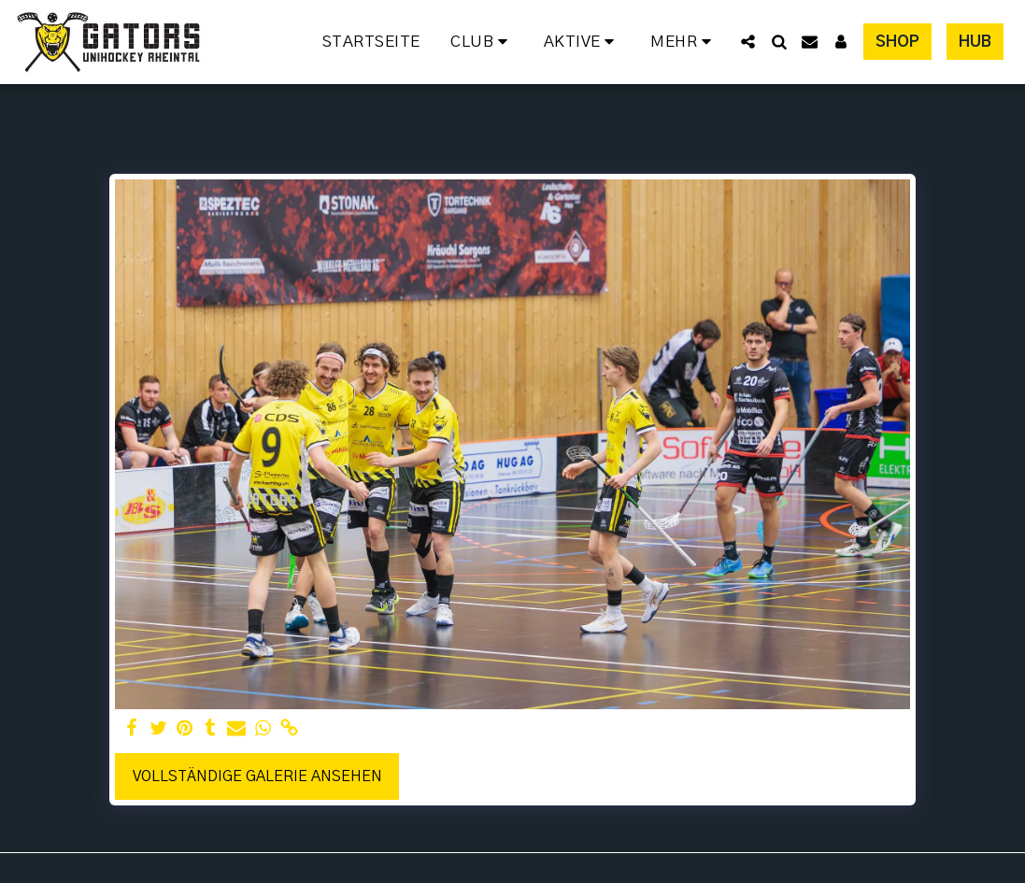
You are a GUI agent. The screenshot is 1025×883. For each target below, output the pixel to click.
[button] (482, 42)
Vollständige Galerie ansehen (257, 776)
